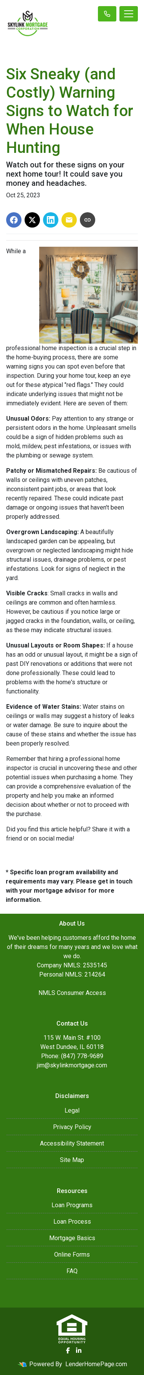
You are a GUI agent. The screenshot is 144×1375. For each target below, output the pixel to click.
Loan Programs (72, 1205)
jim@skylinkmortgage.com (72, 1065)
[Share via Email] (69, 220)
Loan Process (72, 1221)
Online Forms (72, 1254)
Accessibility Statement (72, 1143)
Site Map (72, 1160)
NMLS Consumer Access (72, 992)
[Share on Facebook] (14, 220)
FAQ (72, 1271)
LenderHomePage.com (96, 1364)
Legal (72, 1110)
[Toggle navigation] (128, 13)
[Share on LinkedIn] (50, 220)
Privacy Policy (72, 1127)
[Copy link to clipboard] (87, 220)
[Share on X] (32, 220)
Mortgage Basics (72, 1238)
